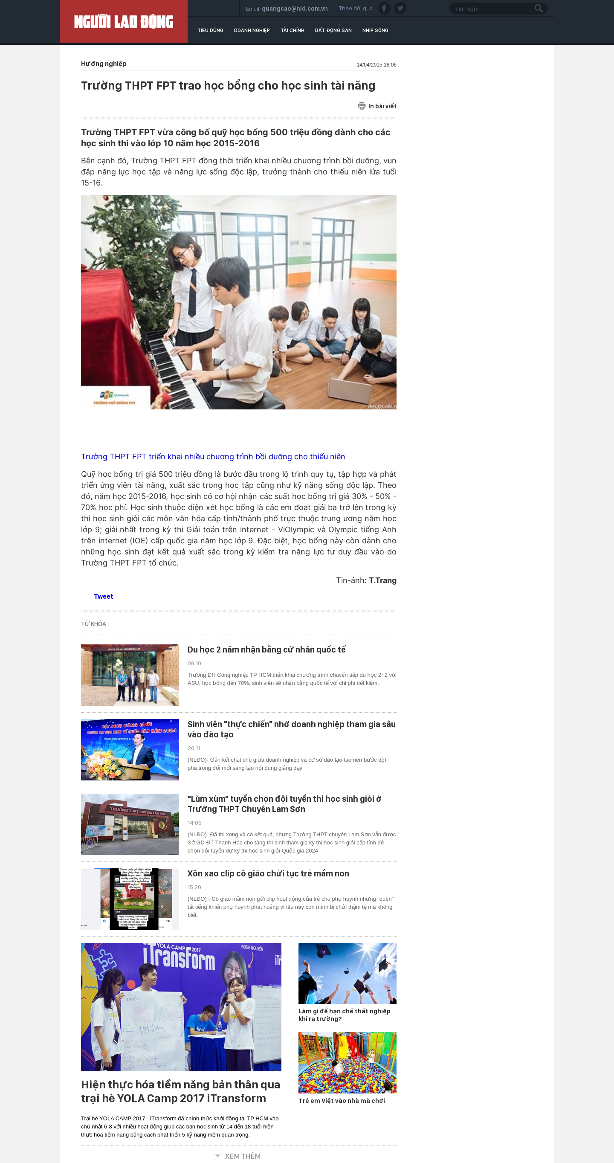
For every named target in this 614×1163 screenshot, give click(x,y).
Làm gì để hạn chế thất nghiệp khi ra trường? (344, 1015)
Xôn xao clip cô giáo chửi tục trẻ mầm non (268, 873)
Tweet (103, 596)
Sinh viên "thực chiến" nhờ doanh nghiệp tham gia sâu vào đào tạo (292, 729)
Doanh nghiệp (252, 30)
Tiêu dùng (210, 30)
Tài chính (292, 30)
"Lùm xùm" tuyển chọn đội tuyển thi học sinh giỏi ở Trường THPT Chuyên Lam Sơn (285, 804)
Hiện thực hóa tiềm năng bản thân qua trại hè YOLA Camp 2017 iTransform (181, 1091)
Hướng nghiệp (104, 64)
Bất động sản (333, 30)
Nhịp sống (375, 30)
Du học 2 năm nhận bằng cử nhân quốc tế (267, 649)
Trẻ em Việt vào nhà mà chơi (341, 1101)
